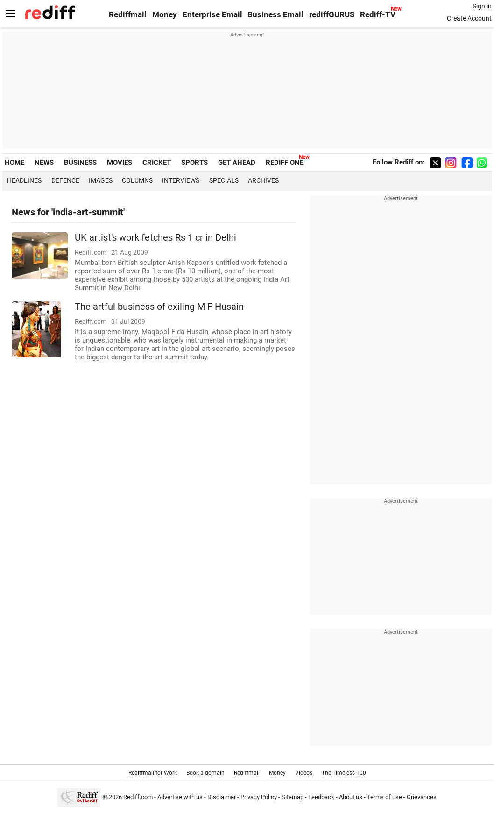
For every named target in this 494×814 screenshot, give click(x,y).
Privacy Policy (258, 796)
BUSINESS (80, 162)
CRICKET (156, 162)
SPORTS (194, 162)
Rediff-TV (377, 14)
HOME (14, 162)
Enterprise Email (212, 14)
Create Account (469, 18)
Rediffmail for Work (152, 773)
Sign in (482, 6)
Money (164, 14)
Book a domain (205, 773)
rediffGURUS (331, 14)
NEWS (44, 162)
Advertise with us (180, 796)
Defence (65, 180)
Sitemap (292, 796)
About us (350, 796)
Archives (263, 180)
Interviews (180, 180)
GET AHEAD (236, 162)
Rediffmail (128, 14)
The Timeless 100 (344, 773)
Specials (224, 180)
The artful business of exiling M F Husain (159, 306)
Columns (137, 180)
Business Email (275, 14)
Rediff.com (138, 796)
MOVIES (119, 162)
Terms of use (384, 796)
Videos (303, 773)
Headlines (24, 180)
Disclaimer (221, 796)
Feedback (321, 796)
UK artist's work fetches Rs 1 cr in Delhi (155, 237)
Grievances (422, 796)
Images (101, 180)
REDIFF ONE (284, 162)
